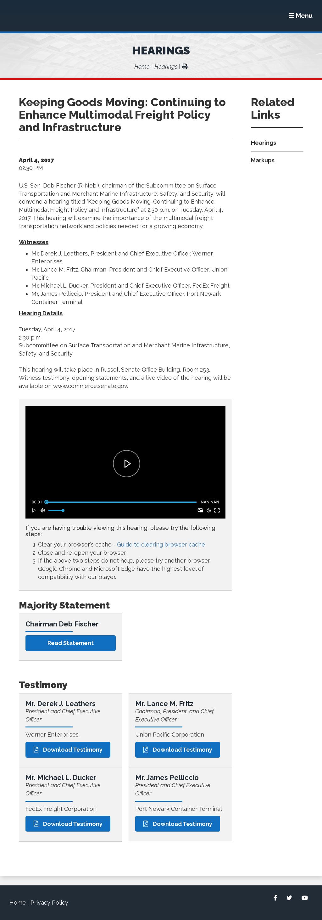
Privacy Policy (49, 902)
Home (142, 66)
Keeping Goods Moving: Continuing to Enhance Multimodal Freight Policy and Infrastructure (122, 114)
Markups (263, 160)
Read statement (70, 643)
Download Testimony (68, 749)
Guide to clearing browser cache (161, 544)
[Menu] (300, 15)
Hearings (161, 50)
